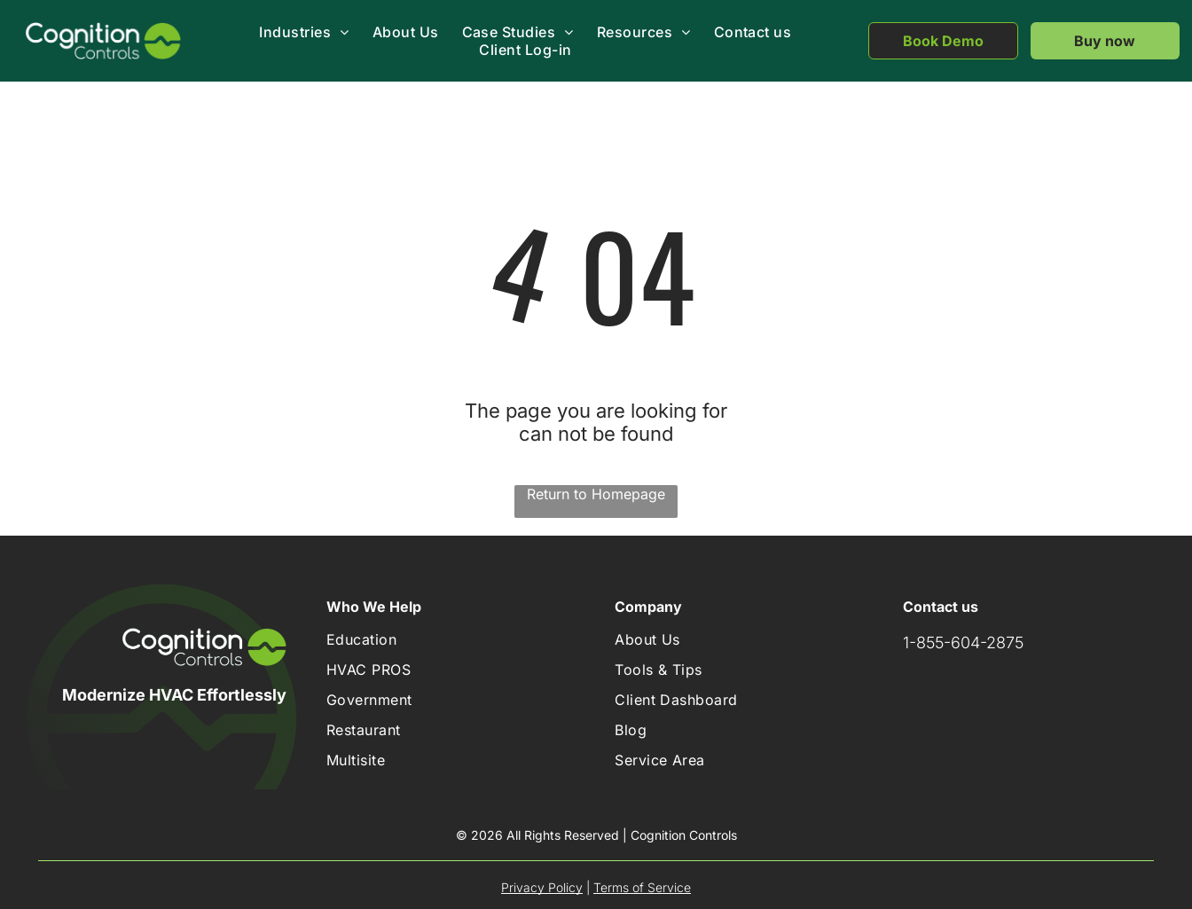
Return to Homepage (596, 494)
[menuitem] (303, 32)
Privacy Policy (542, 887)
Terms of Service (642, 887)
